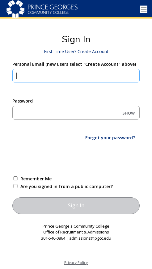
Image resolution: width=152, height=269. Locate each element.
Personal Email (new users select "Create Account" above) (74, 64)
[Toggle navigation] (143, 9)
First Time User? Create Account (76, 51)
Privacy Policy (76, 262)
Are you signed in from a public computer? (66, 186)
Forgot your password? (110, 138)
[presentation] (59, 157)
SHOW (128, 113)
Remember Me (36, 179)
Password (22, 101)
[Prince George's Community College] (41, 9)
